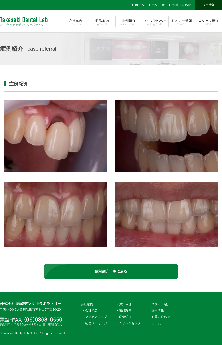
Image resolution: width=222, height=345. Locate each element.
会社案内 (75, 21)
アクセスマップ (96, 317)
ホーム (139, 5)
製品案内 (102, 21)
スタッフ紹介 (208, 21)
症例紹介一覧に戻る (111, 271)
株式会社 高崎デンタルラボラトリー (28, 21)
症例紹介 (128, 21)
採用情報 (208, 5)
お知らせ (158, 5)
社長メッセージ (96, 323)
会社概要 (91, 310)
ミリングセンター (155, 21)
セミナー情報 (182, 21)
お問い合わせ (181, 5)
